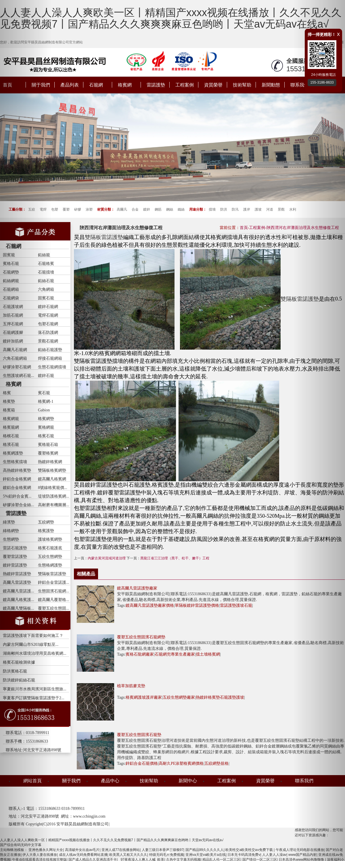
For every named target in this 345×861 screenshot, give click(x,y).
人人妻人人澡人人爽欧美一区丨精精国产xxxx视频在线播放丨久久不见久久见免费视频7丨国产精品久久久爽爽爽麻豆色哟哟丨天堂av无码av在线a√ (171, 18)
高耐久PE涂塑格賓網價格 (181, 763)
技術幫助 (242, 84)
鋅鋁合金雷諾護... (53, 582)
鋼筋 (158, 209)
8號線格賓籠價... (52, 488)
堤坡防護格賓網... (53, 496)
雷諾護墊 (156, 84)
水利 (292, 209)
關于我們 (71, 780)
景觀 (281, 209)
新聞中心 (188, 780)
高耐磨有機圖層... (53, 505)
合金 (135, 209)
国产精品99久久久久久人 (204, 850)
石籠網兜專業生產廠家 (175, 654)
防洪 (223, 209)
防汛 (235, 209)
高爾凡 (122, 209)
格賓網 (125, 84)
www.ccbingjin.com (89, 816)
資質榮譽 (213, 84)
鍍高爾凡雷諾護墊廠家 (137, 588)
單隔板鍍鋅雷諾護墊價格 (197, 605)
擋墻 (212, 209)
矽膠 (77, 209)
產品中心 (110, 780)
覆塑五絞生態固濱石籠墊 (139, 735)
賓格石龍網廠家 (140, 654)
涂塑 (89, 209)
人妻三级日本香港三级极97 (162, 850)
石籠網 (96, 84)
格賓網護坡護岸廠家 (144, 697)
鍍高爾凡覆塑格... (53, 600)
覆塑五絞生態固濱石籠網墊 (141, 637)
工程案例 (184, 84)
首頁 (244, 228)
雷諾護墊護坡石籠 (236, 605)
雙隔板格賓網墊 (52, 470)
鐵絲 (181, 209)
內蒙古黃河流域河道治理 (107, 558)
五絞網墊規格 (216, 763)
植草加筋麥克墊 (131, 686)
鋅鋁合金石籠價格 (142, 763)
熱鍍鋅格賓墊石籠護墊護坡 (220, 697)
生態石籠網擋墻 (52, 367)
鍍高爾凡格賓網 (52, 479)
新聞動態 (271, 84)
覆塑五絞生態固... (53, 608)
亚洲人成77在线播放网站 (120, 850)
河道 (269, 209)
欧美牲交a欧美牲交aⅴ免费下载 (249, 850)
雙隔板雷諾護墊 (52, 574)
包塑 (54, 209)
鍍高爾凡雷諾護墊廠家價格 (150, 605)
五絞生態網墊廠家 (179, 697)
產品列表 (69, 84)
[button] (26, 430)
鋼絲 (169, 209)
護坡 (258, 209)
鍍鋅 (146, 209)
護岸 (246, 209)
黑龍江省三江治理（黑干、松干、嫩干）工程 (174, 558)
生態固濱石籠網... (53, 591)
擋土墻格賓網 (208, 654)
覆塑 (66, 209)
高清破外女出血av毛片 (82, 850)
